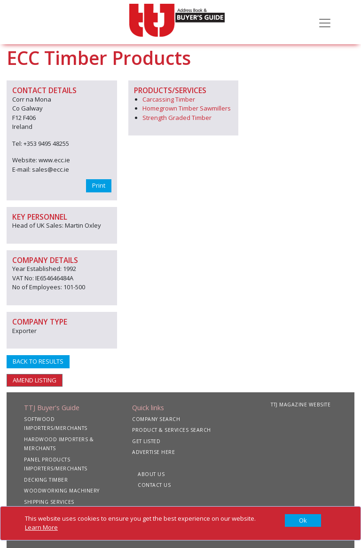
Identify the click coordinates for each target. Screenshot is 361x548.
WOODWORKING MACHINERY (62, 490)
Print (98, 185)
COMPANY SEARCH (156, 419)
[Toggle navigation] (324, 22)
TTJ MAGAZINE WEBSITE (300, 404)
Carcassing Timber (168, 99)
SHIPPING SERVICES (49, 502)
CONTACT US (154, 485)
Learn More (41, 527)
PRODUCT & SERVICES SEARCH (171, 430)
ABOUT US (151, 474)
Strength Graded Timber (177, 117)
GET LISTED (146, 441)
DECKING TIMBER (46, 480)
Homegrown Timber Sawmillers (186, 108)
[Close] (303, 520)
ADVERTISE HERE (153, 452)
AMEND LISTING (34, 380)
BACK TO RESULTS (38, 361)
